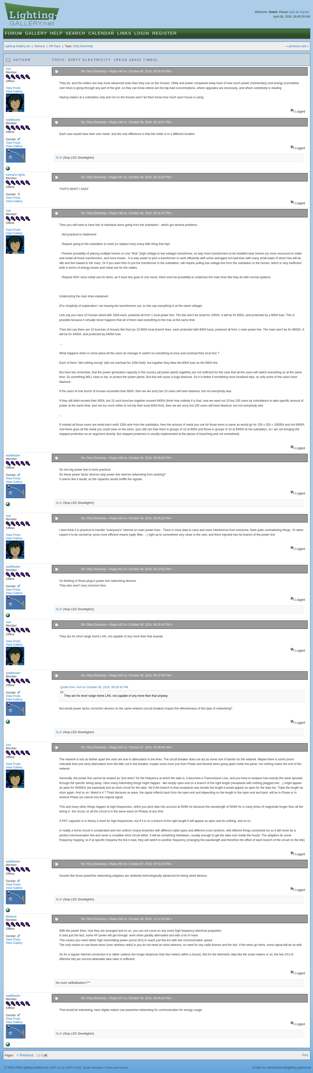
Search (75, 33)
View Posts (13, 88)
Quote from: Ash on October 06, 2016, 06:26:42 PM (94, 687)
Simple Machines (93, 1067)
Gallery (36, 33)
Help (56, 33)
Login (141, 33)
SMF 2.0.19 (57, 1067)
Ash (8, 69)
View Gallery (14, 91)
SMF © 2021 (74, 1067)
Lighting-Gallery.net (17, 46)
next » (305, 46)
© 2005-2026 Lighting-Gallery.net (26, 1067)
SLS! (59, 157)
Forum (13, 33)
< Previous (25, 1055)
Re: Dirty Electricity (93, 71)
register (304, 12)
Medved (11, 916)
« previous (293, 46)
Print (305, 1055)
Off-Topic (55, 46)
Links (124, 33)
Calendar (101, 33)
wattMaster (13, 120)
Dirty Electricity (83, 46)
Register (164, 33)
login (292, 12)
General (39, 46)
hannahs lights (15, 175)
